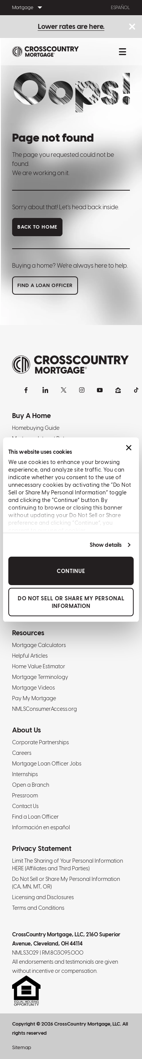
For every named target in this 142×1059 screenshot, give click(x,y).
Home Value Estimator (38, 666)
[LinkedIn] (45, 390)
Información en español (41, 827)
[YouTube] (100, 390)
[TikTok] (136, 390)
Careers (21, 753)
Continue (71, 571)
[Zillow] (118, 390)
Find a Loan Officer (35, 817)
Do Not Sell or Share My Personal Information (71, 602)
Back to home (37, 227)
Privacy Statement (42, 848)
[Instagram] (82, 390)
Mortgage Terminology (40, 677)
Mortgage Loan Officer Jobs (46, 764)
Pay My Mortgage (34, 698)
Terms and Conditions (38, 908)
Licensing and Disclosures (43, 897)
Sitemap (21, 1047)
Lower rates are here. (71, 26)
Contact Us (25, 806)
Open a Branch (30, 785)
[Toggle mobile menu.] (122, 51)
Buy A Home (31, 416)
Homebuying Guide (35, 428)
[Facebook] (27, 390)
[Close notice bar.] (132, 27)
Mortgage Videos (33, 688)
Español (120, 7)
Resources (28, 633)
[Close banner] (128, 447)
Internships (25, 774)
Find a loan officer (45, 285)
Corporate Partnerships (40, 742)
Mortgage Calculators (39, 645)
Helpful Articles (30, 656)
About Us (26, 730)
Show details (106, 545)
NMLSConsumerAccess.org (44, 709)
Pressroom (25, 795)
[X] (64, 390)
